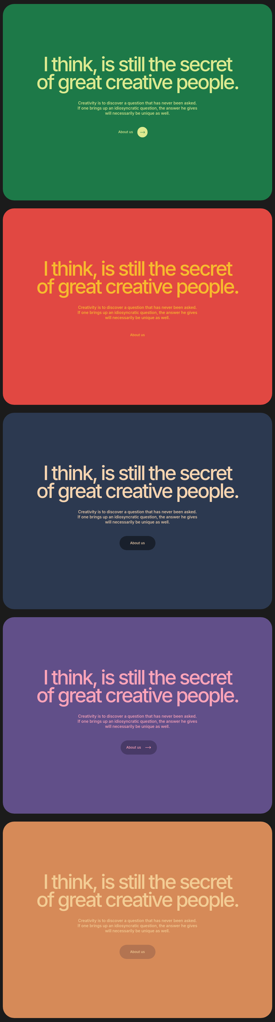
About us (133, 132)
